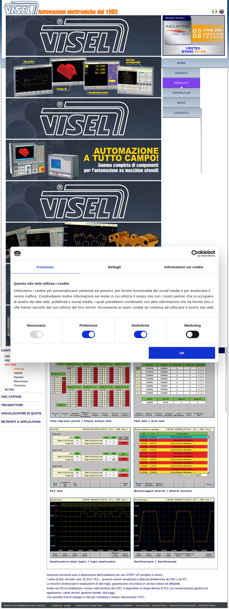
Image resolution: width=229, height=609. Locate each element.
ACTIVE (9, 389)
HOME (181, 63)
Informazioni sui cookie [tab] (184, 267)
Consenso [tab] (45, 267)
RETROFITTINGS (207, 605)
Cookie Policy (96, 605)
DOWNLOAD (181, 93)
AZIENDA (181, 73)
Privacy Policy (81, 605)
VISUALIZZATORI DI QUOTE (182, 605)
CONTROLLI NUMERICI (121, 605)
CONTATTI (181, 112)
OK (182, 353)
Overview (19, 385)
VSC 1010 (10, 364)
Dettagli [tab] (114, 267)
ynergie (67, 605)
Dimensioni (21, 381)
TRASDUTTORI (159, 605)
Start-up (19, 368)
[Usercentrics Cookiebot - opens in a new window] (195, 253)
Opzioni (18, 377)
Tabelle (18, 373)
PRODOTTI (181, 83)
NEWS (181, 102)
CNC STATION (11, 396)
